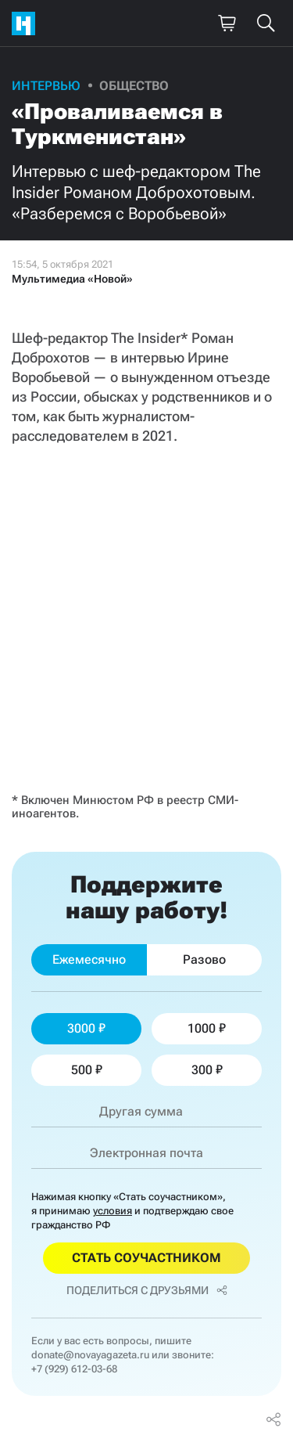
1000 (207, 1028)
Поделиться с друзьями (146, 1290)
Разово (204, 959)
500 (86, 1069)
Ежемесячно (89, 959)
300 (207, 1069)
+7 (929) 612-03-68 (74, 1369)
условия (112, 1211)
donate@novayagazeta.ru (90, 1355)
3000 (86, 1028)
